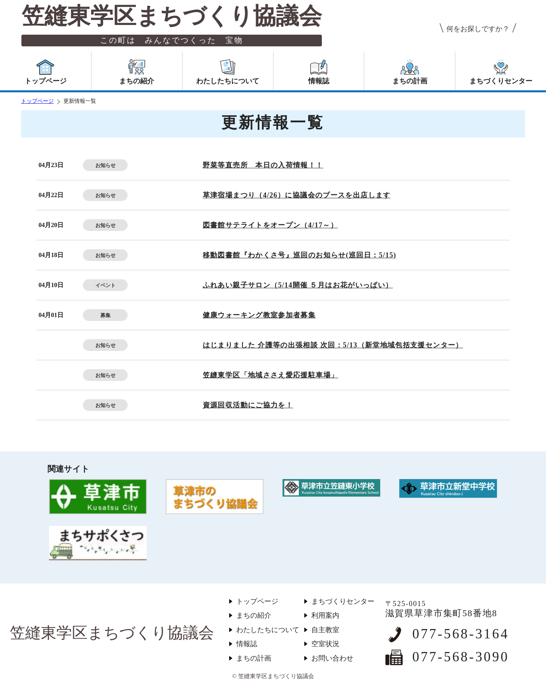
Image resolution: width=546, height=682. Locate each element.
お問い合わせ (332, 658)
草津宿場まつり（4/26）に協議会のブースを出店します (297, 195)
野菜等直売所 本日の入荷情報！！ (263, 165)
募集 (105, 315)
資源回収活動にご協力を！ (248, 405)
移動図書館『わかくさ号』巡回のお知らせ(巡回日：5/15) (300, 255)
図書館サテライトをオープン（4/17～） (270, 225)
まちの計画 (253, 658)
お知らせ (105, 165)
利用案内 (325, 615)
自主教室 (325, 630)
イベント (105, 285)
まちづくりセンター (342, 601)
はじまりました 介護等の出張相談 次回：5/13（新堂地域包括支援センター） (333, 345)
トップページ (37, 101)
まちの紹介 (253, 615)
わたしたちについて (267, 630)
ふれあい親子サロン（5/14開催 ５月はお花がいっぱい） (298, 285)
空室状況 (325, 644)
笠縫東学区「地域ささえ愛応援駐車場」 (271, 375)
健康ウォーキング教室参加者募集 (259, 315)
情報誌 (246, 644)
